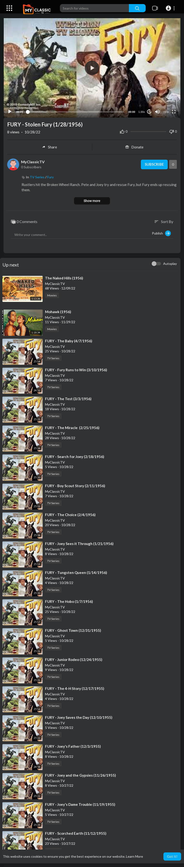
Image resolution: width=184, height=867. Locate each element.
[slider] (76, 111)
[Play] (9, 111)
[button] (171, 8)
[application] (92, 67)
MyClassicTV (33, 161)
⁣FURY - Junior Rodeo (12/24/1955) (73, 659)
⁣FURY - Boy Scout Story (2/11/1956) (75, 485)
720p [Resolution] (166, 111)
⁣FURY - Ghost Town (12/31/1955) (73, 630)
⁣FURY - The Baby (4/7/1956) (68, 340)
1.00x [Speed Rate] (141, 111)
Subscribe (154, 164)
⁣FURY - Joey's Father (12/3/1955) (73, 746)
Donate (134, 147)
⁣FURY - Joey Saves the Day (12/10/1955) (78, 717)
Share (49, 147)
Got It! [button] (172, 856)
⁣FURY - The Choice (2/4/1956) (70, 514)
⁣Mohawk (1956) (58, 311)
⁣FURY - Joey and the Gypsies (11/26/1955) (80, 775)
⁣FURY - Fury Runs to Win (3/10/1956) (76, 369)
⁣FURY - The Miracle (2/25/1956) (72, 427)
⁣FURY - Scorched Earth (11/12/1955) (75, 833)
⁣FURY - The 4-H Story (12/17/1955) (74, 688)
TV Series (37, 177)
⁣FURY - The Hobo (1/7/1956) (69, 601)
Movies (52, 295)
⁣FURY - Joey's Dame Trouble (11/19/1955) (80, 804)
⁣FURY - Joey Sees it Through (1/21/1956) (79, 543)
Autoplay (170, 263)
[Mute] (157, 111)
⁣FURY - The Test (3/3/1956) (68, 398)
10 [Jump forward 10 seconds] (149, 111)
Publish (161, 233)
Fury (50, 177)
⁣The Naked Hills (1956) (64, 278)
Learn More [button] (134, 856)
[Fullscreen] (173, 111)
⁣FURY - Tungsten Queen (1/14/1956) (76, 572)
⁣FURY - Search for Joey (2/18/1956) (74, 456)
